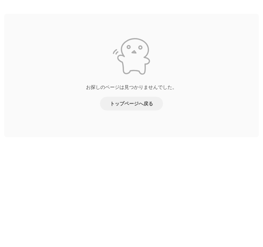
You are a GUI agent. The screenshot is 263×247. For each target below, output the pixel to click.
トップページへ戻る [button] (131, 103)
